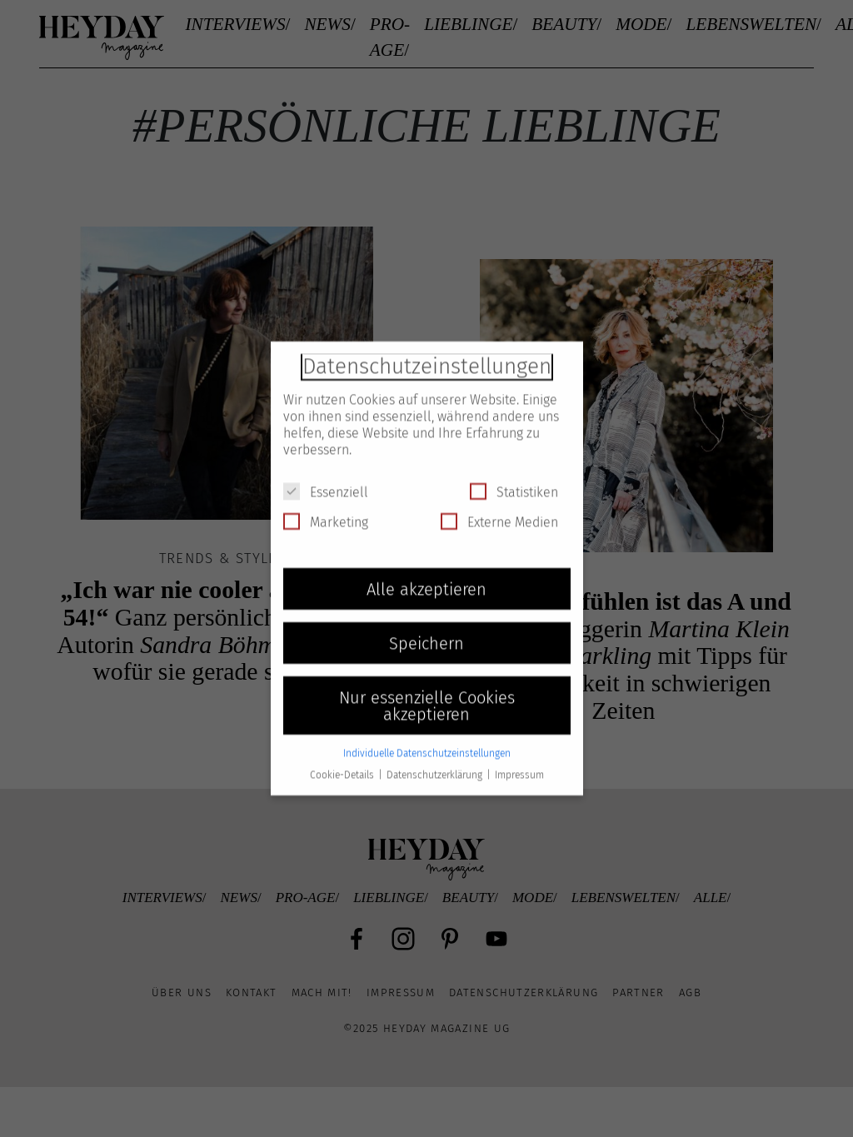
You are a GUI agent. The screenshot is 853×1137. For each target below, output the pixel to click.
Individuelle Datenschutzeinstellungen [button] (427, 741)
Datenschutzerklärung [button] (436, 763)
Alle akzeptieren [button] (426, 577)
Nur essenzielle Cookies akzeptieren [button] (427, 694)
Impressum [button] (519, 763)
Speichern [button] (426, 631)
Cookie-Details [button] (343, 763)
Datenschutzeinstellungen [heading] (426, 355)
